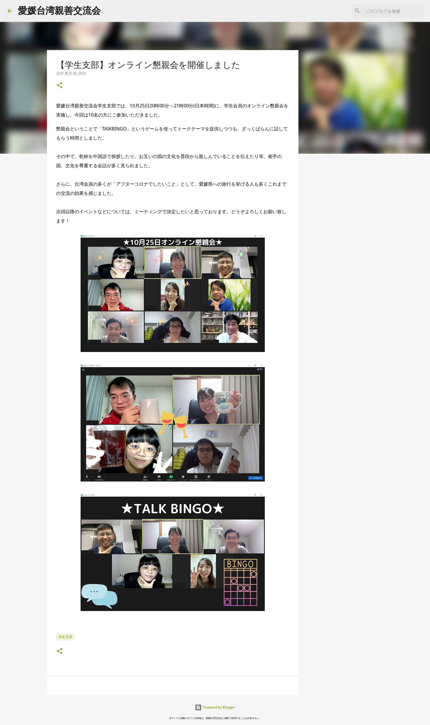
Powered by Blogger (215, 707)
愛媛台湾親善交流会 (59, 10)
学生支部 (65, 637)
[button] (59, 86)
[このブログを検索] (393, 11)
